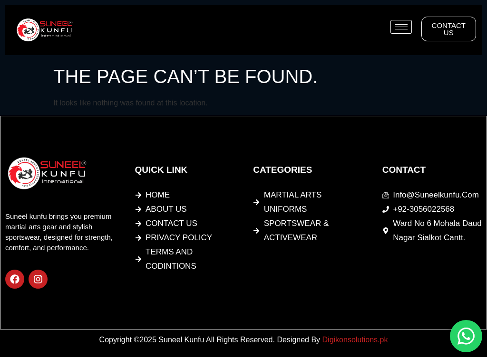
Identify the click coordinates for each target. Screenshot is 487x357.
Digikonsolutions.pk (355, 340)
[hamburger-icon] (401, 27)
